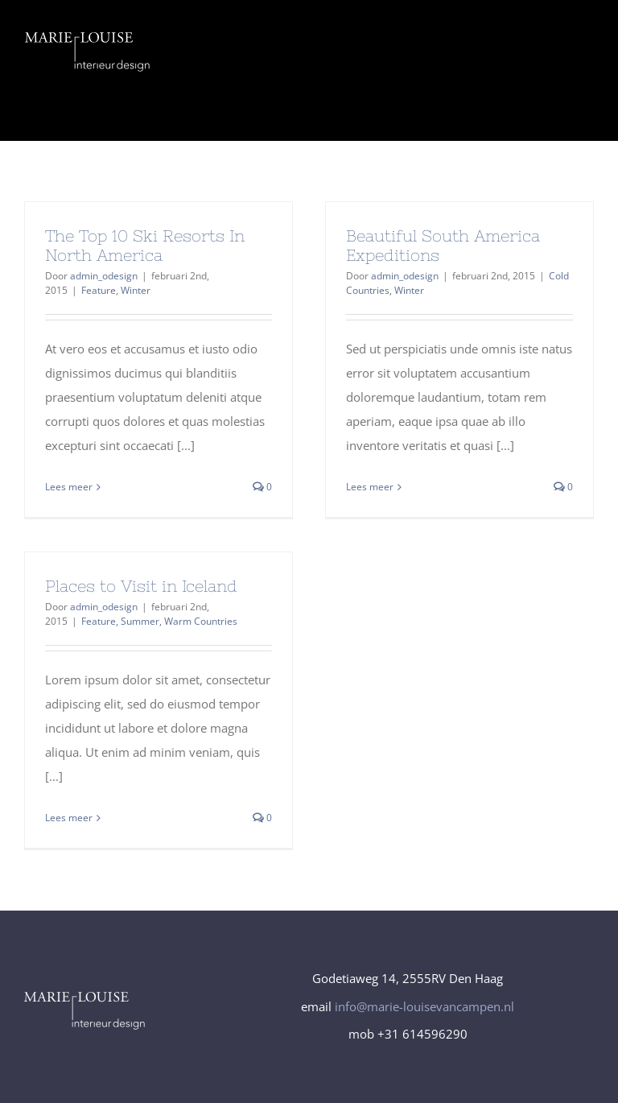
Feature (98, 290)
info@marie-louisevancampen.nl (424, 1006)
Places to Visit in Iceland (141, 585)
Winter (135, 290)
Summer (140, 621)
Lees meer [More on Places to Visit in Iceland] (69, 817)
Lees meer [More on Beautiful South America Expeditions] (369, 487)
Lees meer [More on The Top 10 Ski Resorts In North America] (69, 487)
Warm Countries (200, 621)
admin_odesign (104, 276)
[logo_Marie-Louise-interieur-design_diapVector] (87, 38)
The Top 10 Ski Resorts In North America (145, 245)
